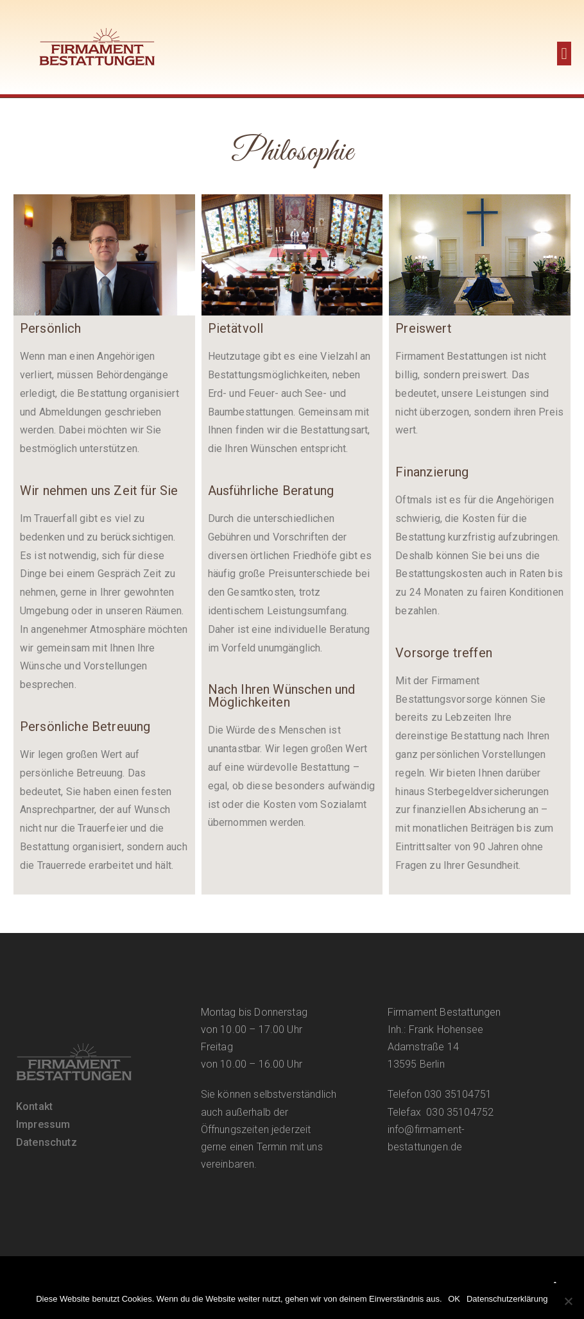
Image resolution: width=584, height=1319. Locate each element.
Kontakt (34, 1106)
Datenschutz (46, 1142)
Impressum (43, 1124)
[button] (564, 54)
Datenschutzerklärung (507, 1299)
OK (455, 1299)
